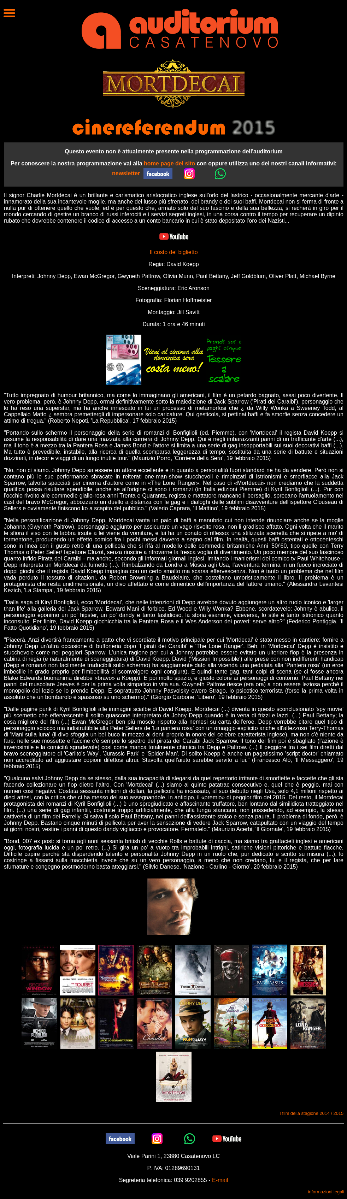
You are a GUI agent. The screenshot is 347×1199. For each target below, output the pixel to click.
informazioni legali (326, 1191)
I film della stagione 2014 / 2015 (311, 1113)
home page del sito (169, 163)
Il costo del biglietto (173, 252)
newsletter (126, 173)
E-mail (220, 1180)
